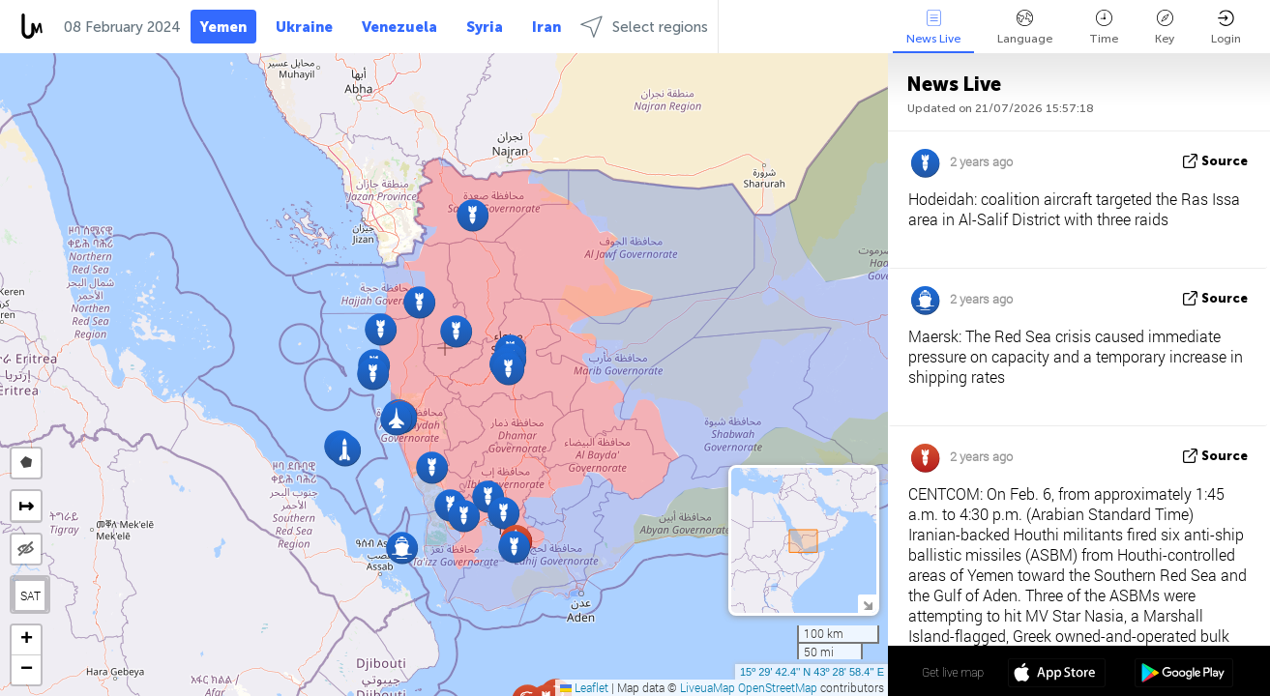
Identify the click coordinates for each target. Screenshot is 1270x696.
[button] (419, 302)
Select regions (644, 26)
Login (1226, 27)
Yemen (223, 27)
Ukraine (304, 27)
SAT (30, 595)
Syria (484, 27)
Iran (546, 27)
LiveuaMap (707, 687)
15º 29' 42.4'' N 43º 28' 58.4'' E (812, 672)
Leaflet (584, 687)
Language (1024, 27)
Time (1103, 27)
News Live (933, 27)
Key (1164, 27)
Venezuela (399, 27)
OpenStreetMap (777, 687)
